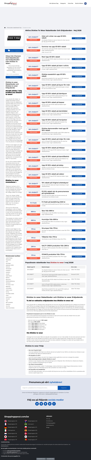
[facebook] (41, 404)
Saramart (8, 266)
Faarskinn (8, 272)
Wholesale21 (8, 268)
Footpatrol (8, 270)
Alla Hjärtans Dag (53, 3)
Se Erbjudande (78, 38)
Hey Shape (8, 263)
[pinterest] (50, 404)
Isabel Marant (9, 275)
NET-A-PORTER (9, 302)
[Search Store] (85, 3)
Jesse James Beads (10, 307)
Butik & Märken (79, 3)
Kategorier (63, 3)
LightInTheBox (9, 258)
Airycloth (8, 298)
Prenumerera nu (14, 77)
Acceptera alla (50, 458)
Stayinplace (8, 259)
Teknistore (8, 282)
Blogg (47, 427)
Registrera (64, 387)
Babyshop (8, 286)
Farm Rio (8, 306)
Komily (7, 291)
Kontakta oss (49, 421)
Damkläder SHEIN (10, 293)
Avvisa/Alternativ (41, 458)
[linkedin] (45, 404)
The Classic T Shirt (10, 284)
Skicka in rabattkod (14, 50)
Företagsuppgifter (51, 423)
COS (7, 261)
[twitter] (37, 404)
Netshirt (7, 277)
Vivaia (7, 295)
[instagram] (54, 404)
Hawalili (7, 274)
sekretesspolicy (50, 425)
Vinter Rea (70, 3)
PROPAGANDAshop (10, 281)
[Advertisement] (45, 17)
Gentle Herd (8, 297)
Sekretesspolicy (4, 445)
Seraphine (8, 304)
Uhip (7, 300)
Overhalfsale (8, 288)
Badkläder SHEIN (10, 265)
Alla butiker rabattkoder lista (14, 27)
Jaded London (9, 290)
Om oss (48, 418)
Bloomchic (8, 279)
